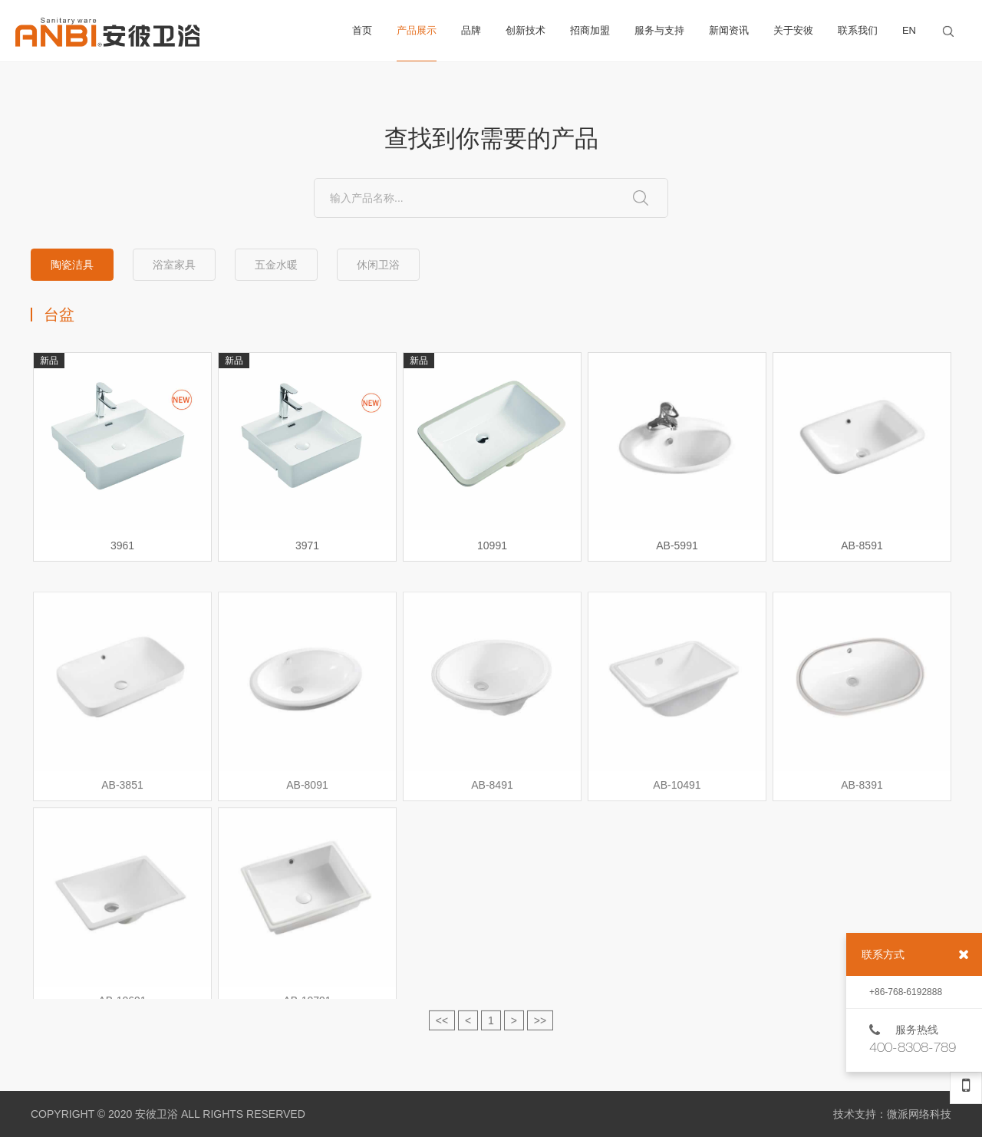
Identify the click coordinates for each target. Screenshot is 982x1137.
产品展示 (417, 43)
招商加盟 (590, 30)
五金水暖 (276, 265)
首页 (362, 30)
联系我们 (858, 30)
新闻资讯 (729, 30)
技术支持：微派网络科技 (892, 1114)
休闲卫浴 (378, 265)
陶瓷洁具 (72, 264)
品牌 (471, 30)
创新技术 (525, 30)
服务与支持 (659, 30)
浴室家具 (174, 265)
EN (909, 30)
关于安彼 (793, 30)
